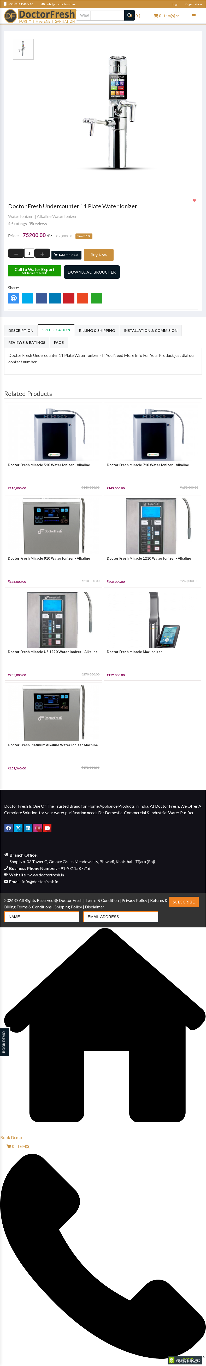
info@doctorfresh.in (58, 4)
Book (11, 1137)
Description (20, 330)
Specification (56, 330)
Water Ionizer (20, 216)
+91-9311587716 (18, 4)
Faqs (59, 342)
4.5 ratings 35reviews (27, 223)
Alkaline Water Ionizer (57, 216)
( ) (134, 15)
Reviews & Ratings (26, 342)
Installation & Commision (151, 330)
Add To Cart (66, 255)
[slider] (18, 211)
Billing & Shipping (97, 330)
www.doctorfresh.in (46, 874)
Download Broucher (92, 272)
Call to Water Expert (35, 270)
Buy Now (99, 254)
